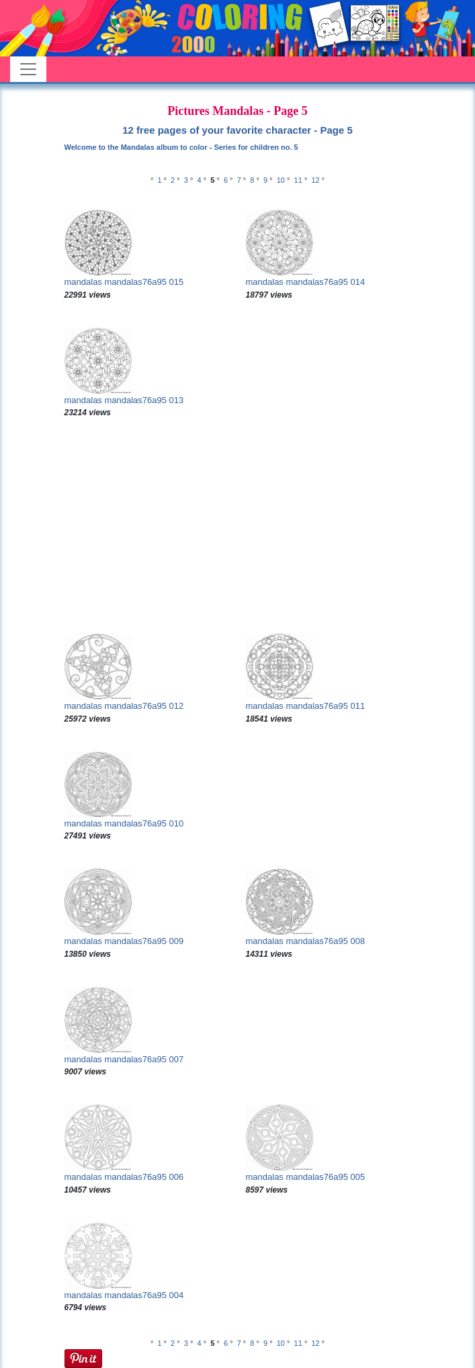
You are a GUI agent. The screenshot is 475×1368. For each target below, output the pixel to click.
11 (298, 180)
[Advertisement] (237, 526)
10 (281, 180)
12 (315, 180)
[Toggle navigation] (28, 69)
